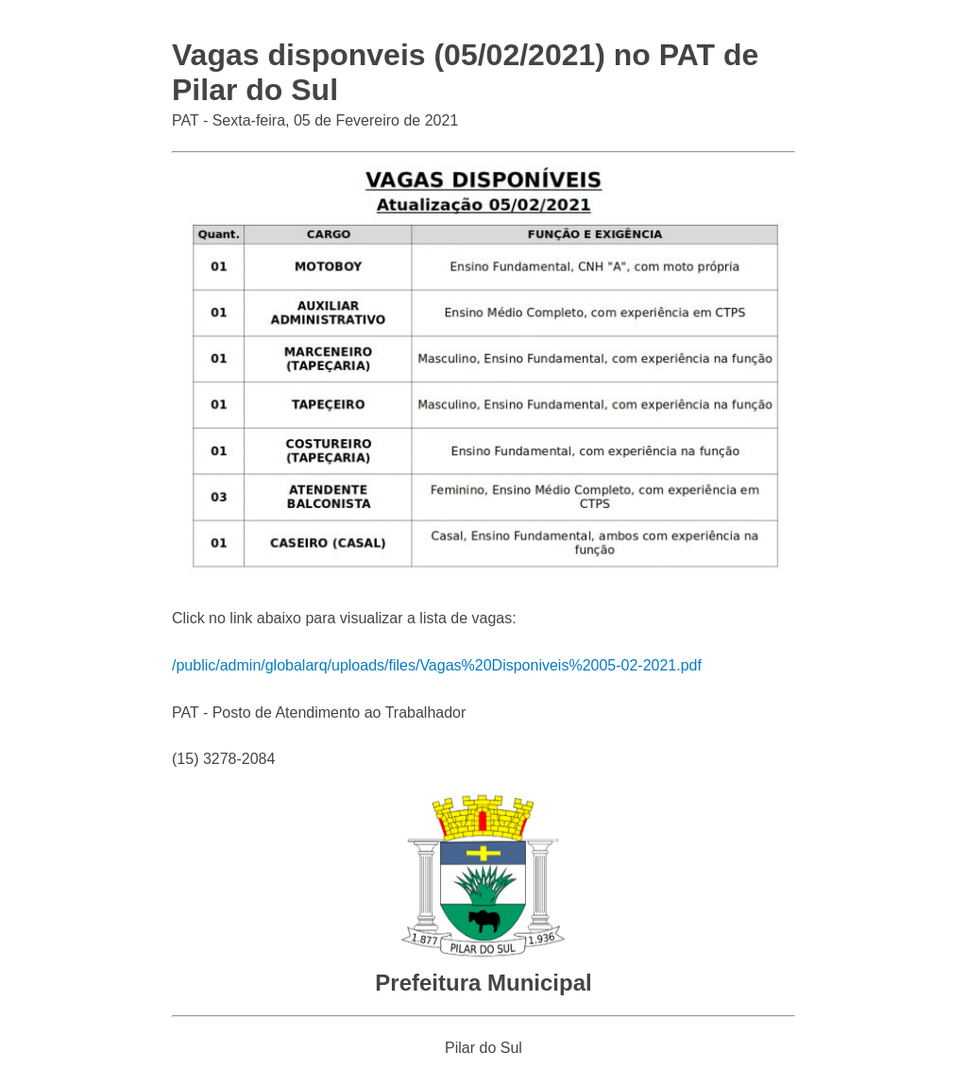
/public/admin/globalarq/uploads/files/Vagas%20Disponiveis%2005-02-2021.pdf (437, 665)
